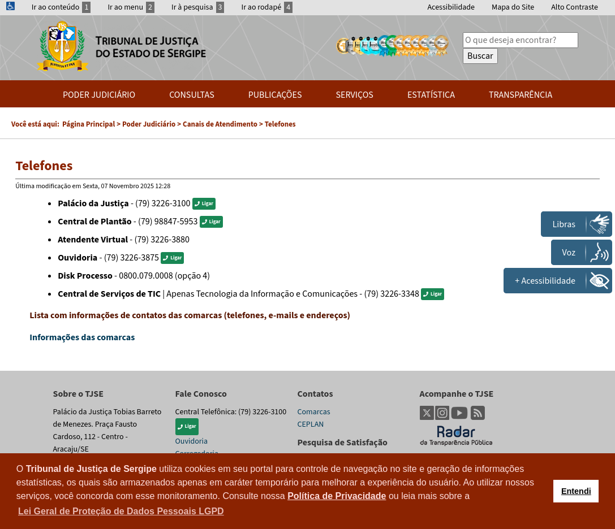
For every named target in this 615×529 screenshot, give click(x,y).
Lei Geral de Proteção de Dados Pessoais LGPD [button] (121, 511)
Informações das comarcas (82, 337)
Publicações (275, 95)
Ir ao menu (130, 7)
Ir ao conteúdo (61, 7)
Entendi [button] (576, 491)
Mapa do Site (513, 7)
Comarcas (314, 412)
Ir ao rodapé (267, 7)
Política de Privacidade (336, 496)
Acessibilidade (451, 7)
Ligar (204, 203)
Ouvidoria (191, 441)
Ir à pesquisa (198, 7)
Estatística (431, 95)
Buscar (480, 56)
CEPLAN (311, 424)
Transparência (520, 95)
